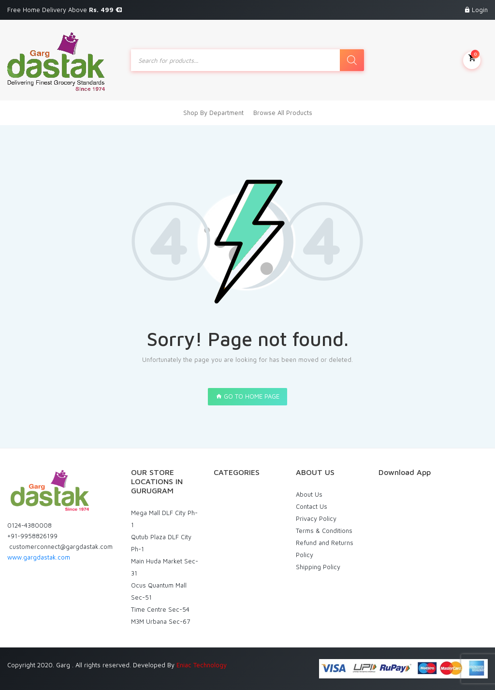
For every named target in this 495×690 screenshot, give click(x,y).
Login (480, 10)
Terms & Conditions (324, 530)
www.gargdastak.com (38, 557)
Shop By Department (213, 112)
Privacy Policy (316, 518)
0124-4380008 (29, 525)
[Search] (352, 60)
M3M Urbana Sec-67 (160, 621)
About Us (309, 494)
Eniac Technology (201, 665)
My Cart (471, 59)
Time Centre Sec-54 (160, 609)
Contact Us (311, 506)
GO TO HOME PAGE (247, 396)
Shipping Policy (318, 567)
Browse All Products (282, 112)
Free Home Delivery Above (64, 10)
